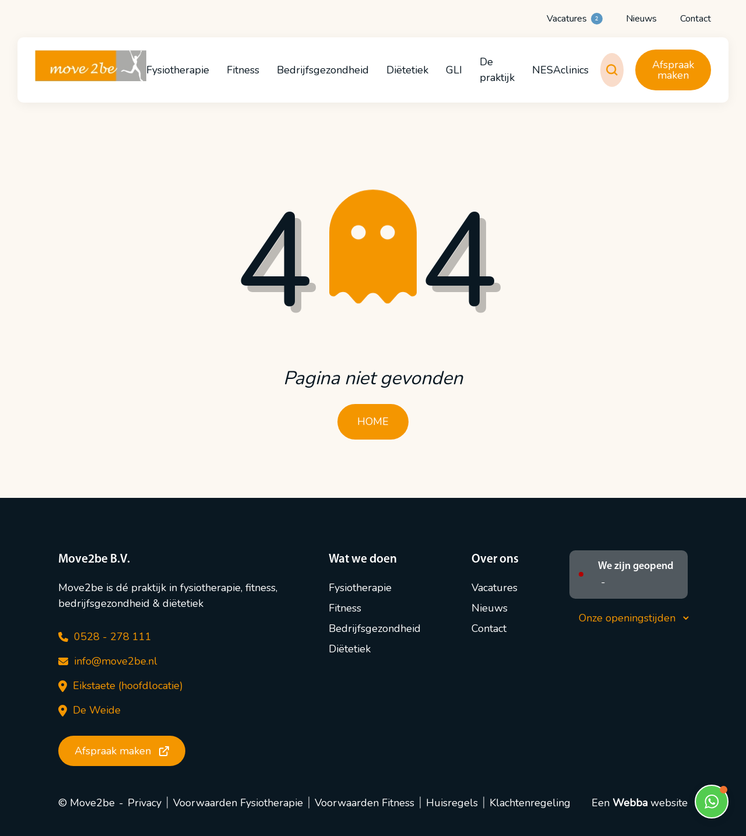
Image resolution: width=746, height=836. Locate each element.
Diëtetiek (407, 70)
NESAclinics (560, 70)
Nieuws (641, 18)
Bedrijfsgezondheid (323, 70)
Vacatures (575, 18)
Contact (695, 18)
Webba (630, 803)
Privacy (144, 803)
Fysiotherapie (177, 70)
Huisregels (452, 803)
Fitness (243, 70)
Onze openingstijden (633, 618)
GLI (454, 70)
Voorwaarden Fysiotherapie (238, 803)
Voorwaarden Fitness (364, 803)
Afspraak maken (673, 70)
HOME (373, 421)
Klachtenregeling (530, 803)
